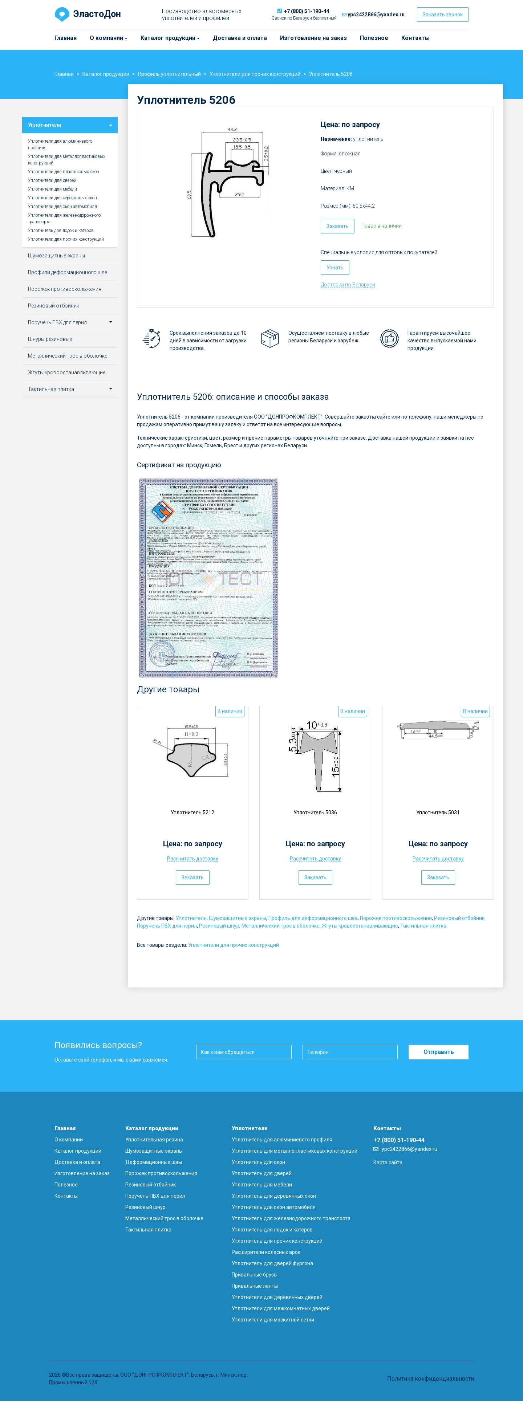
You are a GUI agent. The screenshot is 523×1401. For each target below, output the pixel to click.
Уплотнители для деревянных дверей (277, 1297)
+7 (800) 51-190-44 (306, 11)
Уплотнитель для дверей (262, 1173)
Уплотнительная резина (154, 1140)
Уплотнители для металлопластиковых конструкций (66, 160)
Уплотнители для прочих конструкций (233, 945)
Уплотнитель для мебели (262, 1185)
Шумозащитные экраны (237, 918)
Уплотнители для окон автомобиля (62, 206)
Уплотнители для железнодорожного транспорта (64, 218)
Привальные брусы (254, 1275)
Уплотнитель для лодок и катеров (61, 230)
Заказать (338, 226)
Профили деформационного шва (68, 272)
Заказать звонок (443, 14)
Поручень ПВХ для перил (167, 926)
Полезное (374, 37)
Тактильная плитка (423, 926)
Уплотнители (191, 918)
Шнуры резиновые (50, 339)
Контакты (415, 37)
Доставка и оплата (240, 37)
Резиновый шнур (219, 926)
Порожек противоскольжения (396, 918)
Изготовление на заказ (313, 37)
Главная (65, 37)
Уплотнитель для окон (258, 1162)
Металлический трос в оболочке (281, 926)
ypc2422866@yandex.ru (376, 14)
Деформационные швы (153, 1162)
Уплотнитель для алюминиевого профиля (282, 1140)
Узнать (335, 267)
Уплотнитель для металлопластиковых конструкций (294, 1151)
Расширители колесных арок (266, 1252)
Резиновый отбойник (459, 918)
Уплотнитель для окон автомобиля (274, 1207)
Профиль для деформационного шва (313, 918)
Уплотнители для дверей (52, 180)
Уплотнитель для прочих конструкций (277, 1241)
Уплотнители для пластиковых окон (63, 171)
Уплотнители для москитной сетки (273, 1320)
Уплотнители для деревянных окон (62, 197)
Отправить (438, 1051)
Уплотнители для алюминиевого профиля (60, 144)
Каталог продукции (144, 37)
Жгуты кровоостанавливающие (360, 926)
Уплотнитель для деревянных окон (274, 1196)
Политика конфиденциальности (430, 1378)
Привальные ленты (255, 1286)
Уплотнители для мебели (52, 189)
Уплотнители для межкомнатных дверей (281, 1308)
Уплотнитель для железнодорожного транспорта (291, 1218)
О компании (93, 37)
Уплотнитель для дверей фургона (272, 1263)
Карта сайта (387, 1162)
